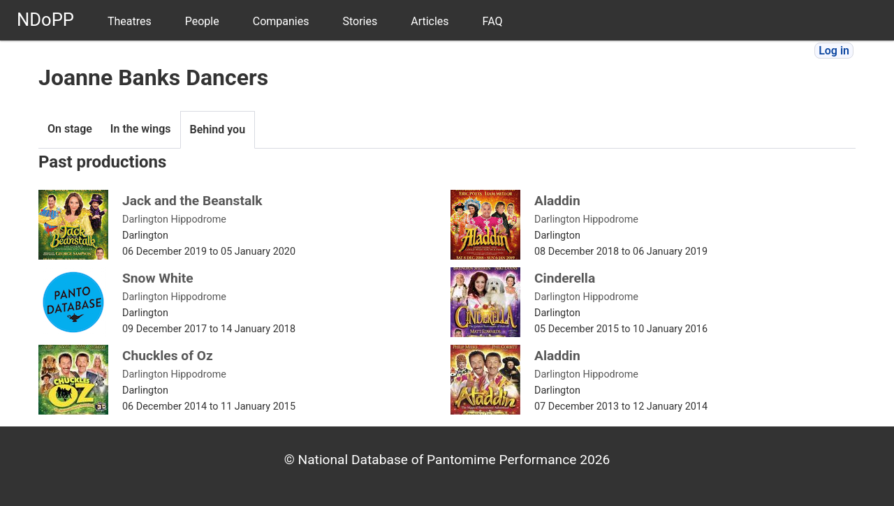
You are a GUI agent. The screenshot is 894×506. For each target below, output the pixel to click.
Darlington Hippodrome (174, 219)
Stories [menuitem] (359, 21)
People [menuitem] (202, 21)
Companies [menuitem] (281, 21)
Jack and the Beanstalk (192, 201)
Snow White (157, 278)
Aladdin (557, 201)
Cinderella (564, 278)
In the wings (140, 128)
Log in (834, 50)
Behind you (218, 129)
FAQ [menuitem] (493, 21)
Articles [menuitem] (429, 21)
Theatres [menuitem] (130, 21)
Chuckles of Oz (167, 356)
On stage (69, 128)
